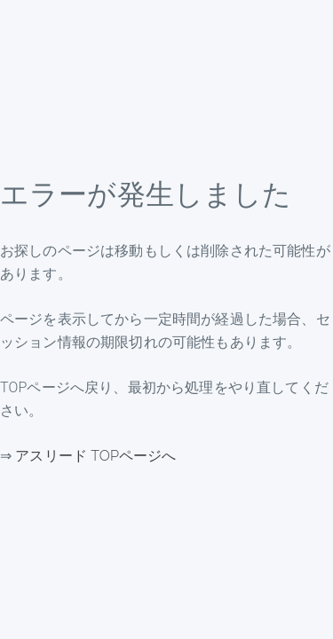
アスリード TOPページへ (95, 455)
